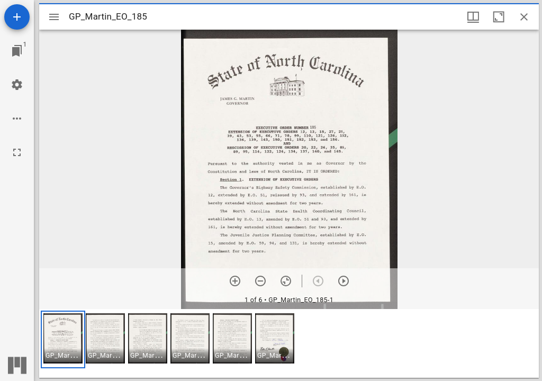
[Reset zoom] (286, 281)
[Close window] (524, 17)
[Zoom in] (235, 281)
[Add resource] (17, 17)
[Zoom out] (260, 281)
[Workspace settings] (17, 84)
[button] (63, 339)
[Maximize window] (498, 17)
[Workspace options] (17, 118)
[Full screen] (17, 152)
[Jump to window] (17, 51)
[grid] (289, 343)
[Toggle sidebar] (54, 17)
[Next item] (343, 281)
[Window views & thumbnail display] (473, 17)
